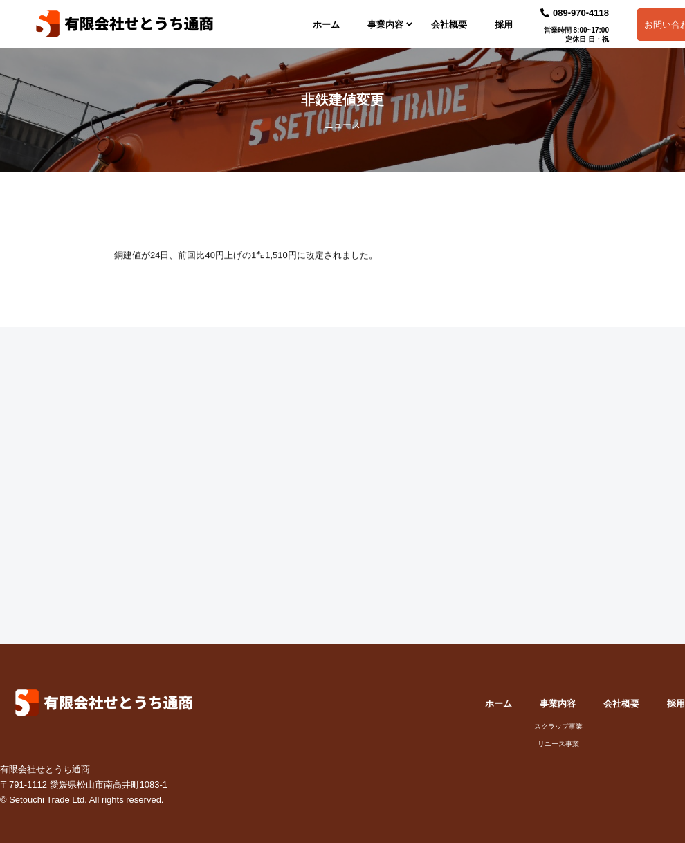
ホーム (326, 24)
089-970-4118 (574, 13)
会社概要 (449, 24)
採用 (504, 24)
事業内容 (385, 24)
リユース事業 (558, 744)
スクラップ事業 (558, 726)
